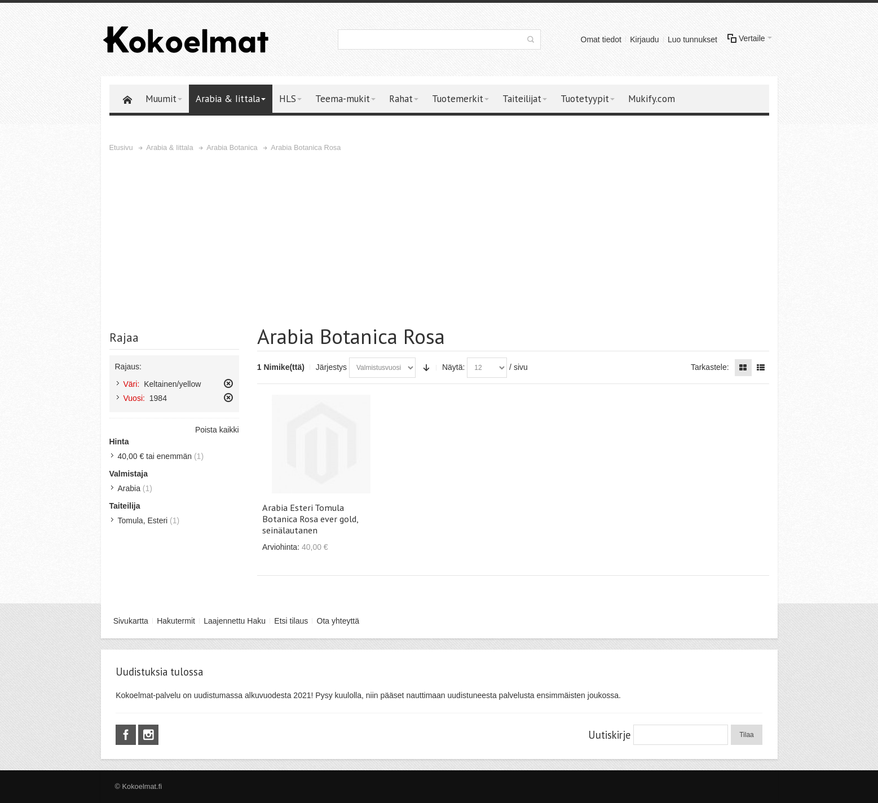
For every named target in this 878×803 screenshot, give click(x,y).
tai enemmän (155, 456)
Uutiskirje (609, 735)
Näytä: (453, 367)
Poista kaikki (217, 429)
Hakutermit (176, 620)
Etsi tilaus (291, 620)
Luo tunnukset (692, 39)
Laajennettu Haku (235, 620)
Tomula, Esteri (143, 520)
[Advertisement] (439, 238)
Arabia (129, 488)
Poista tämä (228, 383)
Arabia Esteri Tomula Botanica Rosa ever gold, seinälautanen (310, 518)
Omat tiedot (601, 39)
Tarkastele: (710, 367)
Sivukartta (130, 620)
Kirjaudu (644, 39)
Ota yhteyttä (338, 620)
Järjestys (331, 367)
